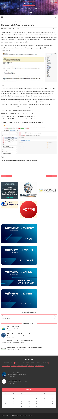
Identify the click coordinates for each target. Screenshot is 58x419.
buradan (13, 161)
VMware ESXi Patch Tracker (15, 327)
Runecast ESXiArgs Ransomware (17, 24)
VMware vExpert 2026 (14, 373)
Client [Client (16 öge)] (16, 362)
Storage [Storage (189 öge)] (31, 365)
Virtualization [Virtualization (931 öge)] (39, 365)
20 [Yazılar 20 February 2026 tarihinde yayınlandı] (36, 404)
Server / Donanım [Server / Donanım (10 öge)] (22, 365)
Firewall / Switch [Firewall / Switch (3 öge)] (30, 362)
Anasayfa (3, 22)
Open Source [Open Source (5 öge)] (6, 365)
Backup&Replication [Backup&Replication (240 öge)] (8, 362)
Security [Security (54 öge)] (14, 365)
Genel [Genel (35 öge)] (38, 362)
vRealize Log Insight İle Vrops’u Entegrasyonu (20, 341)
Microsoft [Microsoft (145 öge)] (45, 362)
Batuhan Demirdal (17, 415)
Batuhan (4, 28)
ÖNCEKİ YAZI (6, 176)
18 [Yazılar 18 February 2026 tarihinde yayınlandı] (21, 404)
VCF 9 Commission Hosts (14, 380)
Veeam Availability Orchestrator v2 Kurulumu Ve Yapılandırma (25, 347)
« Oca (28, 409)
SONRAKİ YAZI (51, 176)
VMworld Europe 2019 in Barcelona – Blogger (20, 334)
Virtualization (10, 22)
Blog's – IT (29, 3)
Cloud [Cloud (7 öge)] (22, 362)
